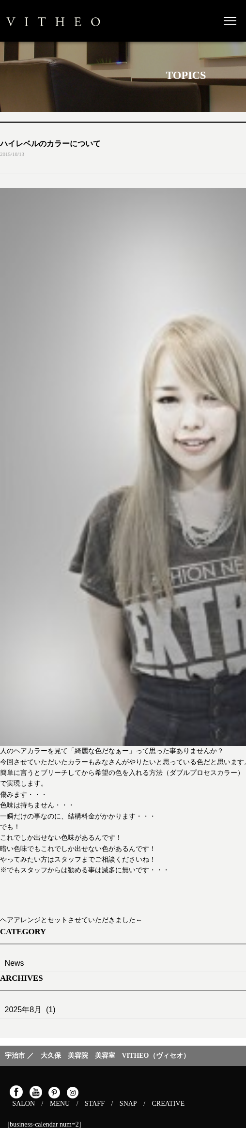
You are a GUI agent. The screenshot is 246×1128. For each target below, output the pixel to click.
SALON (23, 1103)
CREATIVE (168, 1103)
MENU (60, 1103)
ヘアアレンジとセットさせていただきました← (71, 920)
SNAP (128, 1103)
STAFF (95, 1103)
